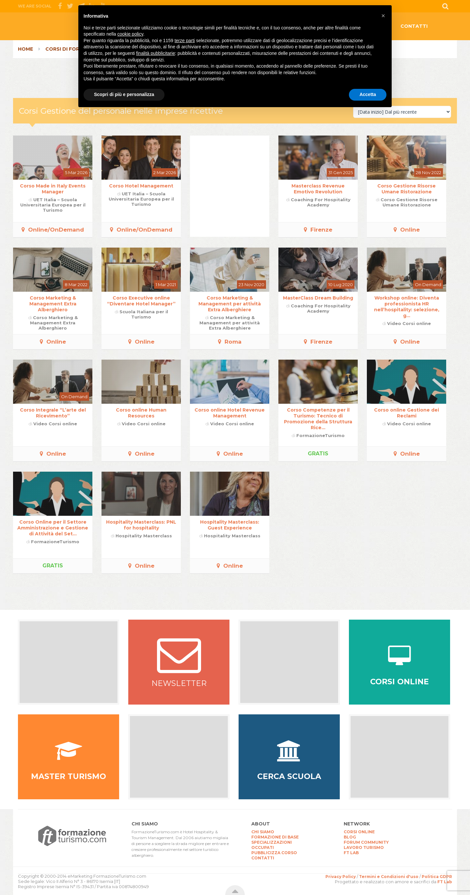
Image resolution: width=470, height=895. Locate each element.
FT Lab (444, 881)
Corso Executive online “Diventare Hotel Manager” (141, 301)
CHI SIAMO (262, 831)
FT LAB (351, 852)
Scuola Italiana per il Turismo (143, 314)
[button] (383, 15)
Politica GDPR (437, 876)
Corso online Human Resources (141, 413)
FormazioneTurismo (320, 435)
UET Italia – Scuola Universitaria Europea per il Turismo (53, 205)
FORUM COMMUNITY (366, 842)
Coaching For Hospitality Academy (321, 202)
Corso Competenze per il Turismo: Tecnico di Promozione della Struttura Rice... (318, 419)
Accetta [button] (367, 94)
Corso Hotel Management (141, 186)
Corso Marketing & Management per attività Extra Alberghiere (229, 304)
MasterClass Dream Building (318, 298)
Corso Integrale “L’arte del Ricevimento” (53, 413)
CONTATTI (414, 26)
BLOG (350, 837)
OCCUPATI (262, 847)
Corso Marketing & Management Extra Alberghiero (52, 304)
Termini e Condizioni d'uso (388, 876)
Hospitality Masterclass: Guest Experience (229, 525)
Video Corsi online (409, 323)
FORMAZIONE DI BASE (275, 837)
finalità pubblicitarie (155, 53)
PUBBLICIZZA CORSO (274, 852)
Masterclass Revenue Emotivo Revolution (318, 189)
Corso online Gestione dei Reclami (406, 413)
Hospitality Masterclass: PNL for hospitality (141, 525)
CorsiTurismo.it (70, 27)
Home (25, 49)
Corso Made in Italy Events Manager (53, 189)
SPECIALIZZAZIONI (271, 842)
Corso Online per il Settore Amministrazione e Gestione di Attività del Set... (52, 528)
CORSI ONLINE (359, 831)
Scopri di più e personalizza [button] (124, 94)
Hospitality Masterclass (144, 535)
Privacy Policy (340, 876)
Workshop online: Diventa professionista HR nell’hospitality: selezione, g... (406, 306)
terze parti (185, 40)
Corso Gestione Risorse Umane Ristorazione (406, 189)
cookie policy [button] (130, 34)
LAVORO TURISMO (364, 847)
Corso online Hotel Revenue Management (230, 413)
